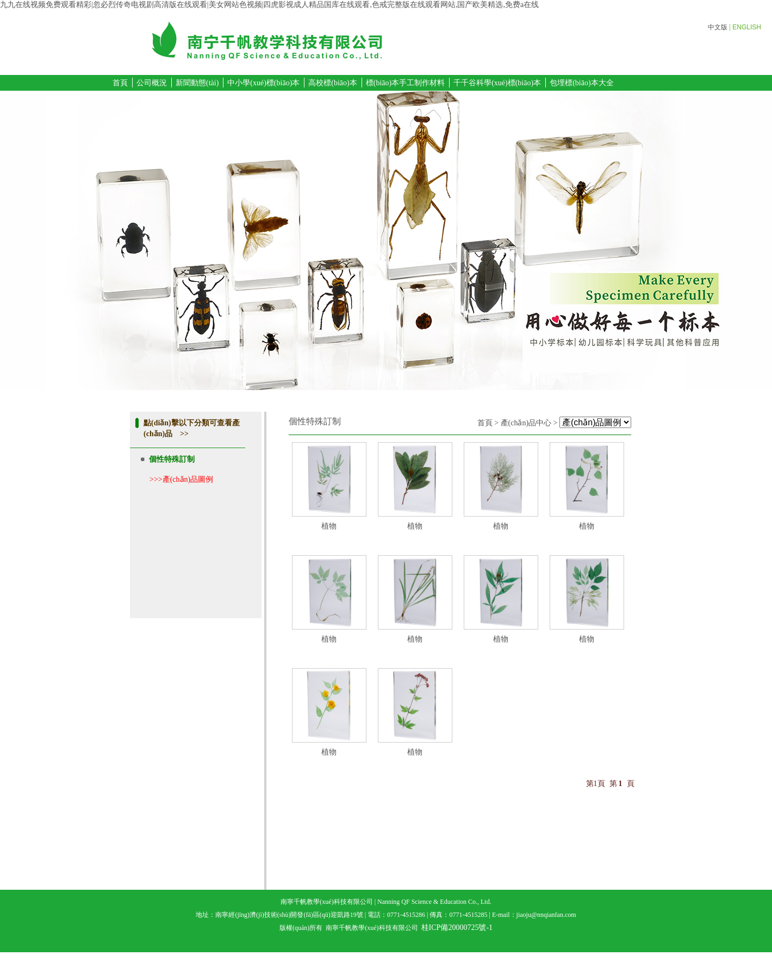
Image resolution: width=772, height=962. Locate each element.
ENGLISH (746, 27)
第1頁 (595, 783)
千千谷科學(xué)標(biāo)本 (497, 83)
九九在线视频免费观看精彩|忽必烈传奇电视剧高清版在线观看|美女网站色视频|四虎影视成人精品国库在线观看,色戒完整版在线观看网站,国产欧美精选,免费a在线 (269, 5)
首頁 (120, 83)
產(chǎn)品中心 (526, 423)
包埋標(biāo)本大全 (581, 83)
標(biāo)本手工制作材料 (405, 83)
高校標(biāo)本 (332, 83)
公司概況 (151, 83)
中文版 (717, 27)
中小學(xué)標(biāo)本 (263, 83)
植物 (329, 526)
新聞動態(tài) (197, 83)
